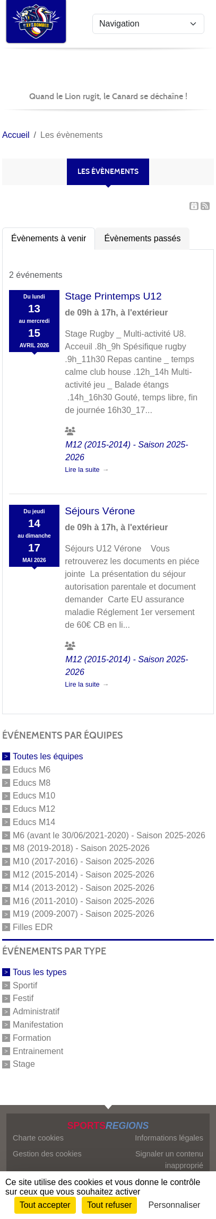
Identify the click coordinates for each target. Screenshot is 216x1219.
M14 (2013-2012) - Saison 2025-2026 (83, 887)
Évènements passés (142, 238)
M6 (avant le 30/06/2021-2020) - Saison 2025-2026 (109, 834)
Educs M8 (31, 782)
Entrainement (38, 1050)
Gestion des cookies (47, 1154)
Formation (32, 1037)
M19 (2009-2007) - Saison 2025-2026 (83, 913)
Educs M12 (34, 808)
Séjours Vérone (100, 510)
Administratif (36, 1011)
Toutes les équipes (48, 756)
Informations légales (169, 1138)
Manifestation (38, 1024)
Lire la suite (82, 469)
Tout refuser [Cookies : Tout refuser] (109, 1204)
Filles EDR (33, 927)
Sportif (25, 984)
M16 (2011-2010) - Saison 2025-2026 (83, 900)
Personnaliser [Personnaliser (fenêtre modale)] (175, 1204)
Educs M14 (34, 822)
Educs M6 (31, 769)
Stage (24, 1063)
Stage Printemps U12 (113, 296)
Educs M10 (34, 795)
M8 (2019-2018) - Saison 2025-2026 (81, 848)
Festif (23, 998)
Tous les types (39, 972)
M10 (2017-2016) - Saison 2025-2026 (83, 861)
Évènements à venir (48, 238)
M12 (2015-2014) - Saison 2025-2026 (83, 874)
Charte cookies (38, 1138)
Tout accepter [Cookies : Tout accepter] (45, 1204)
